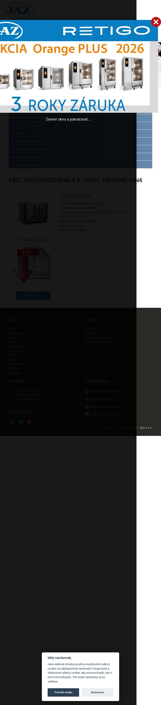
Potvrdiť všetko (63, 692)
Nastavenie (97, 692)
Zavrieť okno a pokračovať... (68, 119)
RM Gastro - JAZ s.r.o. (137, 427)
